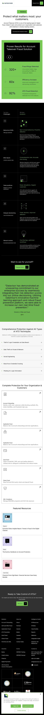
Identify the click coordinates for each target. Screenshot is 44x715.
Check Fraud (5, 638)
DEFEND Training (20, 652)
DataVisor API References (34, 642)
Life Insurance (5, 664)
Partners (18, 625)
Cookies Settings (21, 710)
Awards (18, 629)
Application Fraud (6, 629)
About (18, 622)
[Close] (40, 694)
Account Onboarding (7, 622)
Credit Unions (5, 655)
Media (18, 632)
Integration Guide (35, 638)
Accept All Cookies (28, 706)
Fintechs (4, 658)
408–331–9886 (35, 658)
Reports (33, 632)
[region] (22, 703)
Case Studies (34, 629)
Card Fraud (4, 635)
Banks (3, 652)
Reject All (16, 706)
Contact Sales (20, 641)
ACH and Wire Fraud (7, 625)
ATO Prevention (6, 632)
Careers (18, 635)
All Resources (34, 622)
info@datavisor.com (36, 661)
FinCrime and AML (6, 641)
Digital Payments (6, 661)
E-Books (33, 625)
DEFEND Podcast (20, 655)
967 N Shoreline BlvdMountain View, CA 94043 (36, 653)
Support (18, 638)
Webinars (33, 635)
